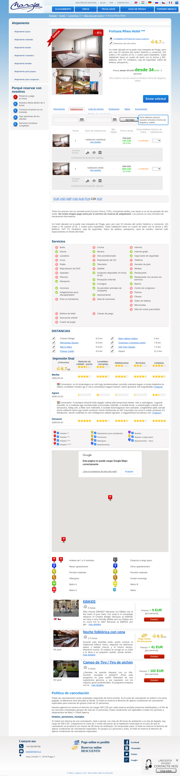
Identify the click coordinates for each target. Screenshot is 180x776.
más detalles (95, 142)
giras (85, 9)
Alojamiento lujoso (22, 31)
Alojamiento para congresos (26, 79)
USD (62, 199)
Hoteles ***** (65, 444)
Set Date (130, 120)
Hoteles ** (64, 433)
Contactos (123, 3)
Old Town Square (126, 347)
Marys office (66, 347)
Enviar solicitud (156, 98)
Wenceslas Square (69, 342)
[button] (63, 540)
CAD (75, 199)
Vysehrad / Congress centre (132, 342)
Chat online (166, 771)
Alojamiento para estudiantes (110, 433)
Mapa (127, 109)
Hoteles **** (65, 441)
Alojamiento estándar (23, 39)
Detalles (154, 619)
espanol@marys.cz (33, 751)
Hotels (62, 15)
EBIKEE (89, 601)
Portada (53, 15)
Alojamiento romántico (24, 55)
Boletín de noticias (86, 3)
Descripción (59, 109)
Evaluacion (114, 109)
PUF (111, 3)
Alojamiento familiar (23, 63)
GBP (69, 199)
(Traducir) (158, 387)
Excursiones (141, 109)
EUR (56, 199)
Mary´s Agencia (75, 773)
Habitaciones (76, 109)
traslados (108, 9)
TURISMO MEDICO (166, 9)
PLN (87, 199)
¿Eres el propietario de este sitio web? (100, 471)
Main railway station (128, 338)
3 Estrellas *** (74, 15)
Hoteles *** (65, 437)
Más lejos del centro (94, 15)
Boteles (138, 433)
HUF (99, 199)
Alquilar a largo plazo (144, 437)
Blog (103, 3)
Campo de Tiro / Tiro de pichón (108, 662)
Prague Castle (67, 351)
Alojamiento (63, 9)
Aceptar (129, 471)
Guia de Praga (137, 9)
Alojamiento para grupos (25, 71)
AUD (81, 199)
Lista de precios (96, 109)
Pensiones (102, 437)
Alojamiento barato (22, 47)
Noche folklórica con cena (104, 632)
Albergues (101, 441)
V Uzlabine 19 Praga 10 (131, 39)
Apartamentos (103, 444)
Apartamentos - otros (144, 441)
